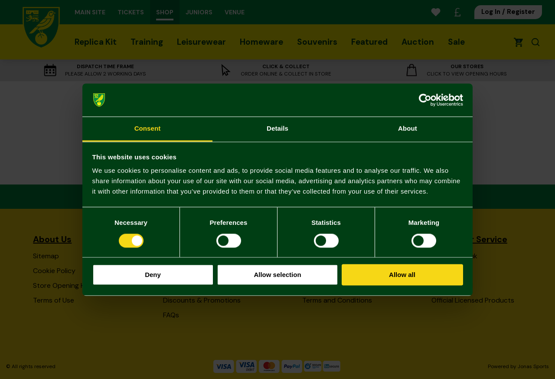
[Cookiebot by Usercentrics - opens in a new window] (425, 99)
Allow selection (277, 275)
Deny (153, 275)
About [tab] (407, 128)
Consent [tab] (147, 128)
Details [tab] (277, 128)
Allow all (402, 275)
